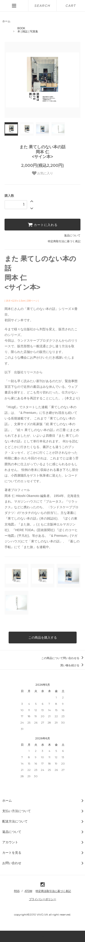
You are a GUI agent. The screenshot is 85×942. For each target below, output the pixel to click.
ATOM (28, 891)
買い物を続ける (72, 665)
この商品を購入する (42, 637)
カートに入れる (43, 224)
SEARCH (42, 5)
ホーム (6, 21)
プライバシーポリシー (42, 899)
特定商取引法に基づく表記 (64, 241)
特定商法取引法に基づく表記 (53, 891)
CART (71, 5)
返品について (72, 235)
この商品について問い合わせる (63, 658)
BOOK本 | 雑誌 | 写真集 (27, 30)
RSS (17, 891)
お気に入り (42, 173)
